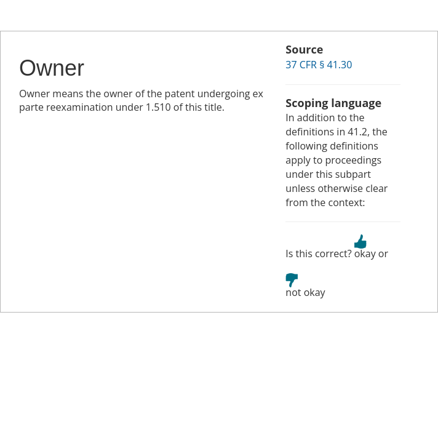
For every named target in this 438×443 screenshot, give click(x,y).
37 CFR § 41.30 (318, 64)
